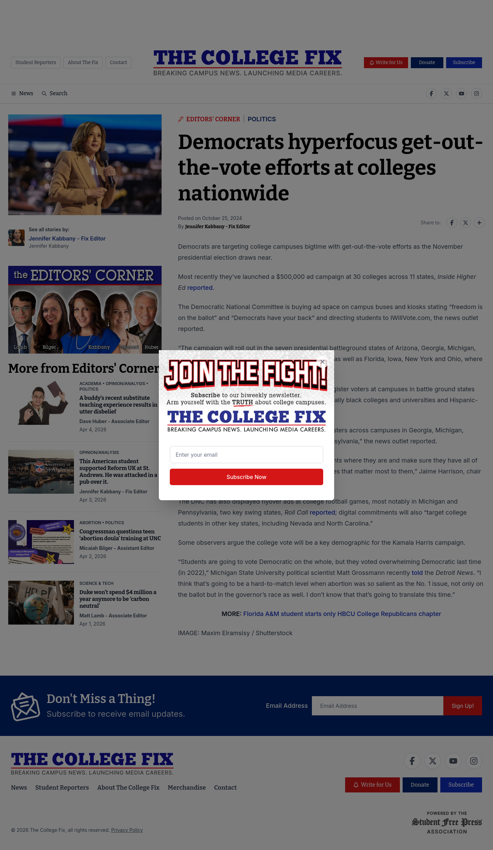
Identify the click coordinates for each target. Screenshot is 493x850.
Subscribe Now (246, 476)
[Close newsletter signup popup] (322, 362)
